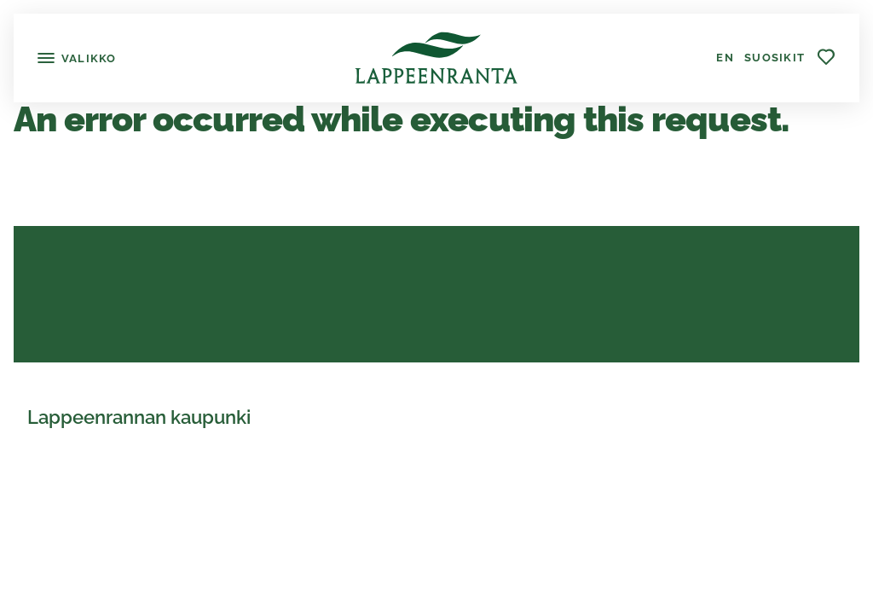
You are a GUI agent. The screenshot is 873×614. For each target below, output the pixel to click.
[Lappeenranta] (436, 58)
